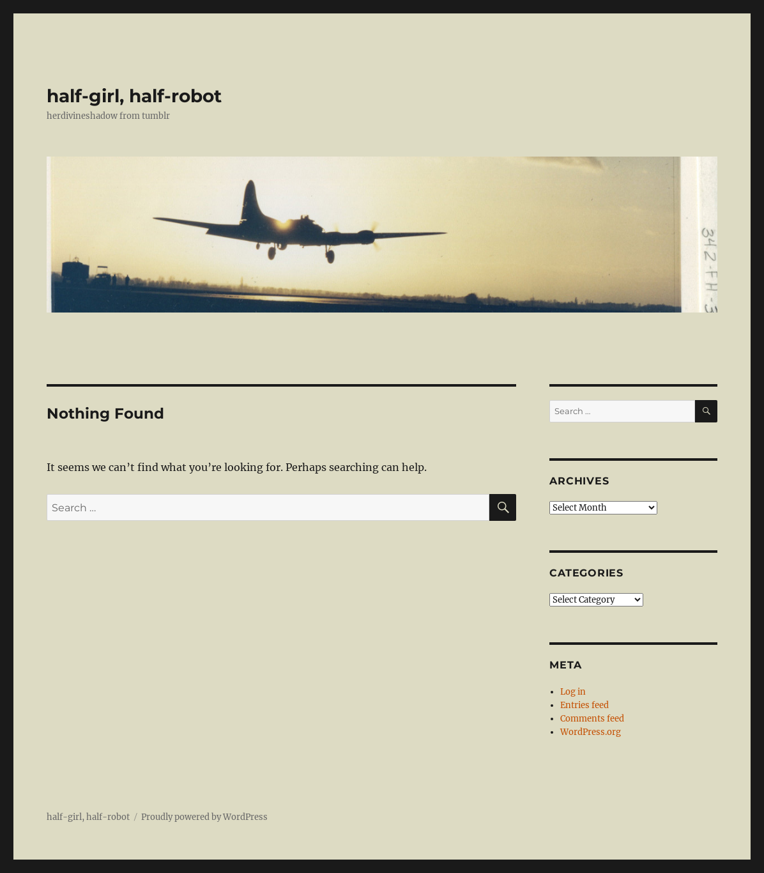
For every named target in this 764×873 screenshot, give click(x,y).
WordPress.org (590, 732)
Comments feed (592, 718)
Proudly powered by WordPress (204, 817)
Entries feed (584, 705)
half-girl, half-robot (134, 96)
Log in (573, 691)
